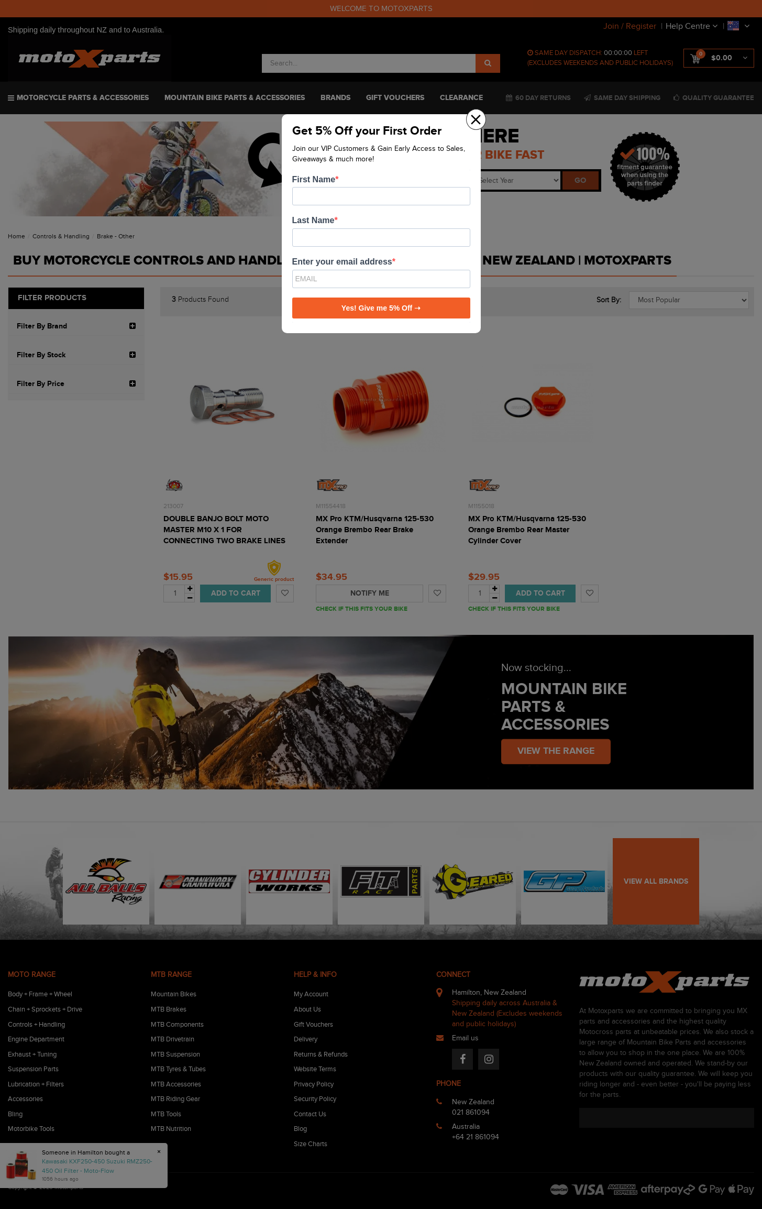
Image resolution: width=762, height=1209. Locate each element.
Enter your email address (342, 261)
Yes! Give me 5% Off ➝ (381, 308)
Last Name (313, 220)
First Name (314, 179)
